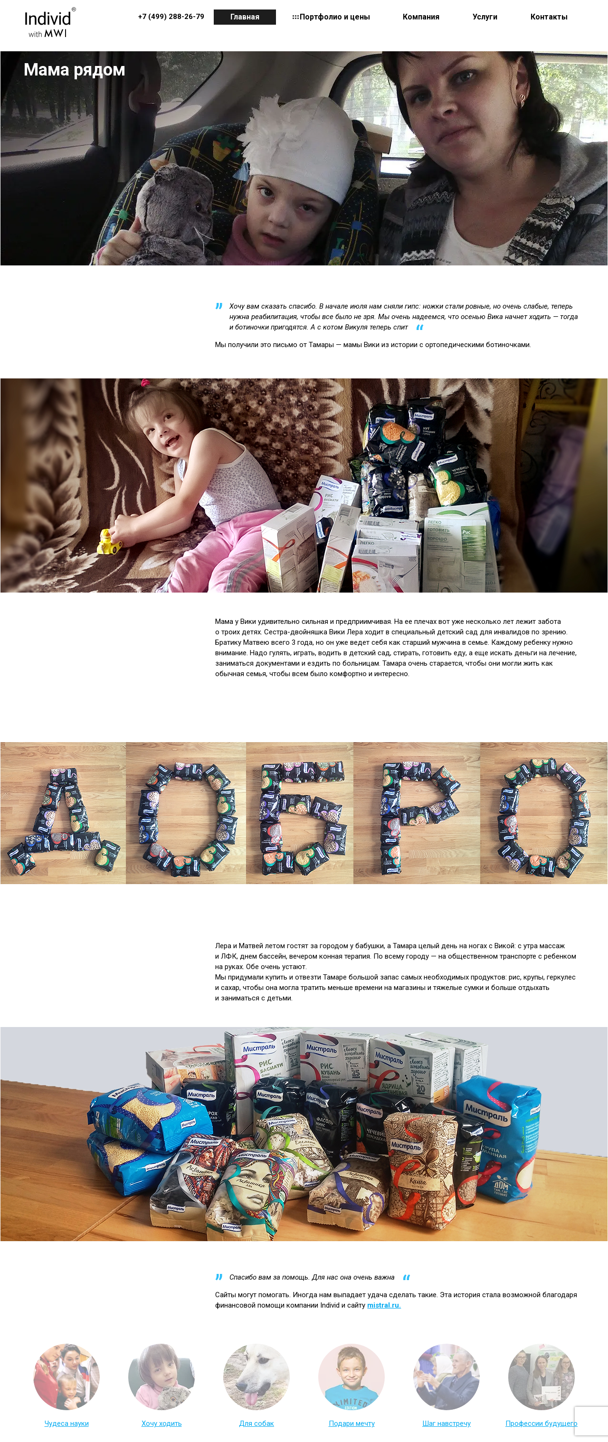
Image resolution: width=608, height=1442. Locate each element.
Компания (421, 16)
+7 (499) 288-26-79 (171, 16)
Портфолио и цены (335, 16)
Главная (244, 16)
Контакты (549, 16)
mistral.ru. (384, 1305)
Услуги (485, 16)
